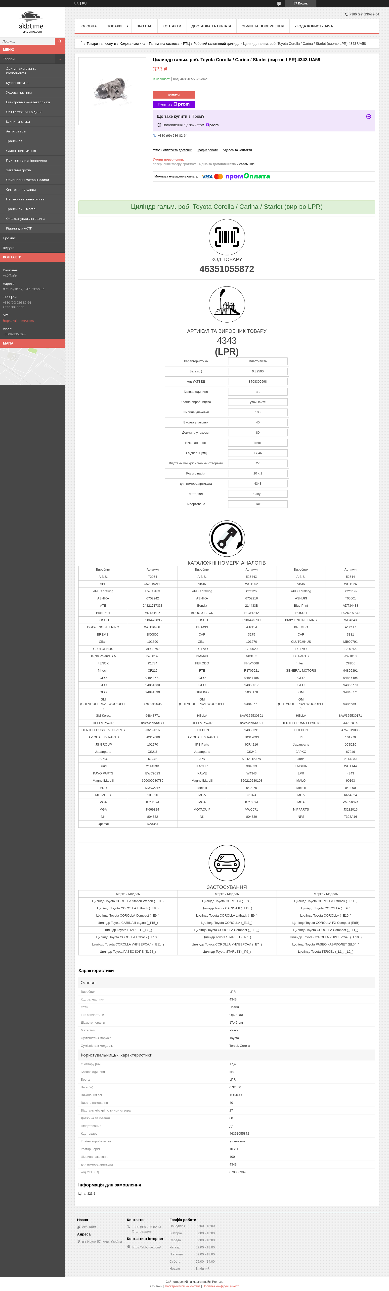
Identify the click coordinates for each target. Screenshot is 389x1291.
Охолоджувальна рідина (25, 218)
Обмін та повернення (263, 26)
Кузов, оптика (17, 82)
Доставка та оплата (211, 26)
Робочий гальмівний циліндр (216, 44)
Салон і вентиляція (21, 150)
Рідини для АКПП (19, 228)
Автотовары (16, 131)
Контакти (172, 26)
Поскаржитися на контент (182, 1286)
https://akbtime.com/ (18, 320)
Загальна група (18, 170)
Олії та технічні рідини (24, 112)
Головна (88, 26)
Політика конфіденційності (221, 1286)
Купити (174, 95)
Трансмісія (14, 141)
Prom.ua (217, 1282)
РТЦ (186, 44)
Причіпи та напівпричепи (26, 160)
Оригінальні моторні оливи (27, 179)
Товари (9, 59)
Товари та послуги (101, 44)
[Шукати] (60, 41)
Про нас (9, 238)
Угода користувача (314, 26)
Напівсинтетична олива (25, 199)
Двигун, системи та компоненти (21, 70)
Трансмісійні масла (21, 209)
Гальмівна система (164, 44)
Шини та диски (18, 121)
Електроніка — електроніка (28, 102)
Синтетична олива (21, 189)
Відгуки (8, 247)
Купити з (174, 104)
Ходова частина (19, 92)
